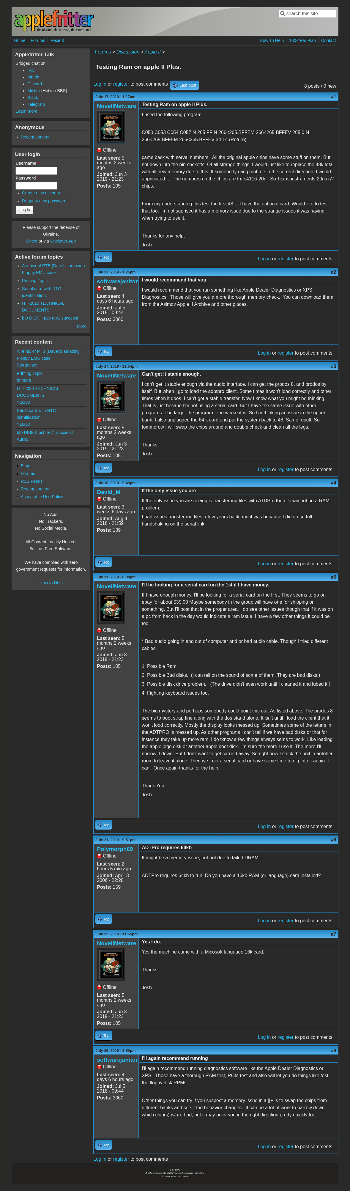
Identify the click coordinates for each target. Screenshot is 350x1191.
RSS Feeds (32, 481)
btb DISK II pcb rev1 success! (50, 318)
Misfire (33, 90)
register (121, 83)
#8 (333, 1050)
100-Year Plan (302, 40)
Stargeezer (27, 365)
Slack (32, 97)
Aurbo (22, 439)
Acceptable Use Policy (42, 496)
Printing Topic (35, 280)
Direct (31, 241)
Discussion (127, 51)
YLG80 (23, 402)
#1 (333, 96)
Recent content (35, 137)
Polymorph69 (115, 849)
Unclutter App (63, 241)
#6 (333, 839)
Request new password (44, 201)
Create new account (41, 193)
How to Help (51, 582)
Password (27, 178)
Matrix (33, 77)
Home (19, 40)
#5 (333, 577)
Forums (38, 40)
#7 (333, 934)
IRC (31, 70)
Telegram (36, 104)
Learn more (26, 111)
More (81, 326)
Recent (57, 40)
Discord (34, 83)
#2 (333, 272)
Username (27, 163)
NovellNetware (116, 106)
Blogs (26, 465)
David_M (108, 492)
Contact (328, 40)
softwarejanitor (117, 281)
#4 (333, 482)
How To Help (272, 40)
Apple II (153, 51)
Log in (99, 83)
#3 (333, 366)
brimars (24, 380)
